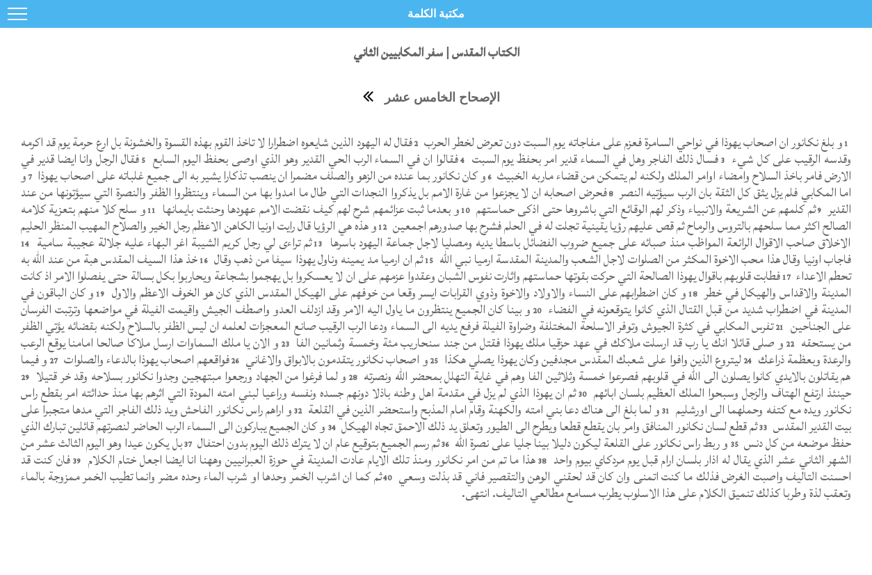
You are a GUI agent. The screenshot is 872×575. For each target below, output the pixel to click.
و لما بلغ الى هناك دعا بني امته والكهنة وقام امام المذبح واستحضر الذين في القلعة (482, 409)
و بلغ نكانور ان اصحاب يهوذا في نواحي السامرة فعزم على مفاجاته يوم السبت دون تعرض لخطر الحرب (631, 142)
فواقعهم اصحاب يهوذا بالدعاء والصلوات (144, 359)
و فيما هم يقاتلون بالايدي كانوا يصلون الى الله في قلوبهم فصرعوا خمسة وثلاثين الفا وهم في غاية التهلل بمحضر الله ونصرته (436, 367)
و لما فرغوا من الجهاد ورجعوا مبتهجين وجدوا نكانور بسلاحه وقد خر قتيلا (189, 376)
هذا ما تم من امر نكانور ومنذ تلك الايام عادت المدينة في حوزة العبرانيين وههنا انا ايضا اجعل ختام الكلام (310, 460)
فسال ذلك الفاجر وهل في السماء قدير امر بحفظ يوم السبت (594, 159)
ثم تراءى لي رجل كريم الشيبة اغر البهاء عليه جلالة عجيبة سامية (172, 242)
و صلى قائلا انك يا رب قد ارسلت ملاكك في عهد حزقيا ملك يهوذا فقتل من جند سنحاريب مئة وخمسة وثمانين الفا (538, 343)
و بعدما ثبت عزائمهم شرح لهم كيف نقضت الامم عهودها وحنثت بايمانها (310, 209)
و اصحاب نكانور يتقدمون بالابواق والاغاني (335, 359)
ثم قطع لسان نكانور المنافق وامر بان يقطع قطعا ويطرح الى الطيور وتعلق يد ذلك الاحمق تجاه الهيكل (548, 426)
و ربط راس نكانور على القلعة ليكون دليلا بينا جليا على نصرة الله (590, 443)
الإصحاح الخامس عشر (442, 97)
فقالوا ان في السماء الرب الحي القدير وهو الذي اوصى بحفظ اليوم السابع (304, 159)
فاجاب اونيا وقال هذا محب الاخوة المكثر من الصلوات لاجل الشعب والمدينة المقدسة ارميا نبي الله (643, 259)
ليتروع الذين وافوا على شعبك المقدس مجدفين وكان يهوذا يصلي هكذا (592, 359)
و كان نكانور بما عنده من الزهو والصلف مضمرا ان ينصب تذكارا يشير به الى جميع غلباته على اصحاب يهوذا (260, 176)
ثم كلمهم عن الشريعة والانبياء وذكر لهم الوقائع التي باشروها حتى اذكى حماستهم (644, 209)
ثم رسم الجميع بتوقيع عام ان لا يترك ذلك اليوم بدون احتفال (317, 443)
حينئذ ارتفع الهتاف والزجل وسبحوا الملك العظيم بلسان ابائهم (720, 393)
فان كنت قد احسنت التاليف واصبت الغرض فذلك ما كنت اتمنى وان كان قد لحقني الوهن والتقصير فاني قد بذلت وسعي (436, 468)
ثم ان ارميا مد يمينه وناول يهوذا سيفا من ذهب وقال (317, 259)
